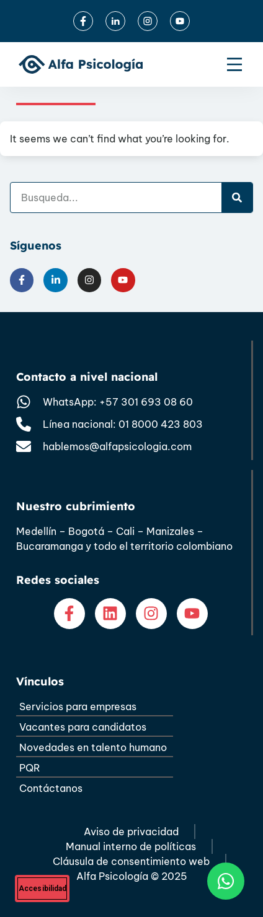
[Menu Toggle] (234, 64)
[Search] (236, 197)
